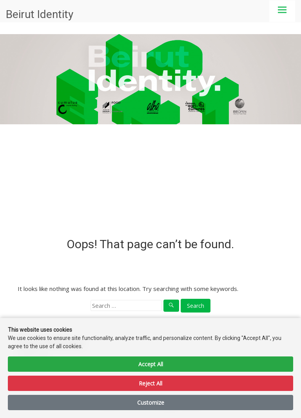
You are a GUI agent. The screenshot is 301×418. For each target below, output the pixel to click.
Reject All (150, 383)
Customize (150, 402)
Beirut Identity (39, 14)
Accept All (150, 364)
